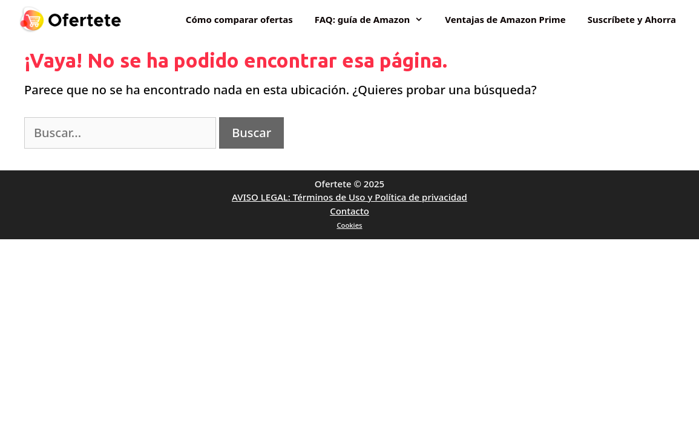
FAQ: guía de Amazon (374, 19)
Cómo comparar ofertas (239, 19)
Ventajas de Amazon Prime (505, 19)
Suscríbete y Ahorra (632, 19)
